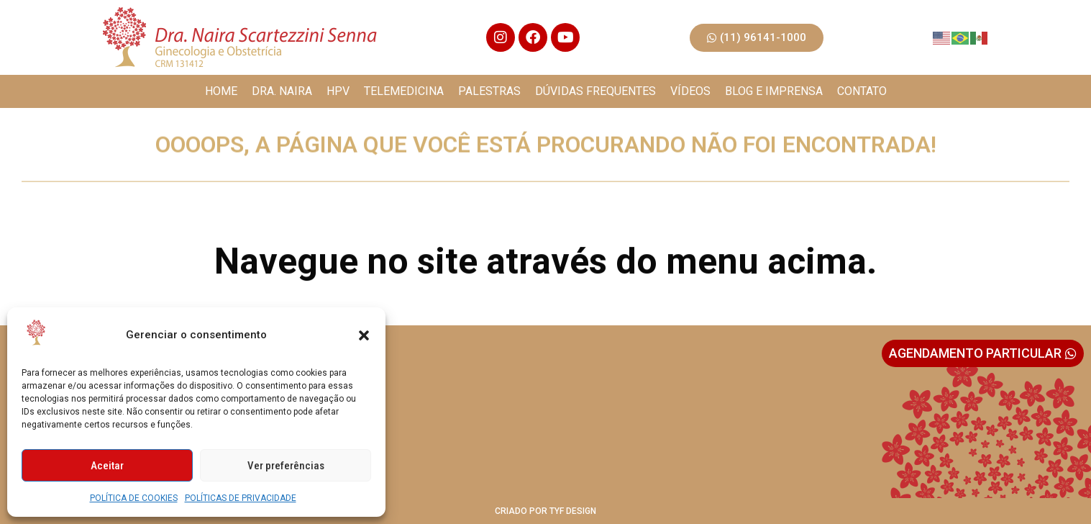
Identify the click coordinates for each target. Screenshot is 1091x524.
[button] (364, 335)
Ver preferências (285, 465)
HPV (338, 91)
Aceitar (107, 465)
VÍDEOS (690, 91)
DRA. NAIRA (282, 91)
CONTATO (862, 91)
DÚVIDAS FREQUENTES (595, 91)
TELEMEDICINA (404, 91)
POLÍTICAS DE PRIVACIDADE (240, 498)
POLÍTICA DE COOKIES (134, 498)
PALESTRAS (489, 91)
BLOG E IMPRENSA (774, 91)
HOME (221, 91)
